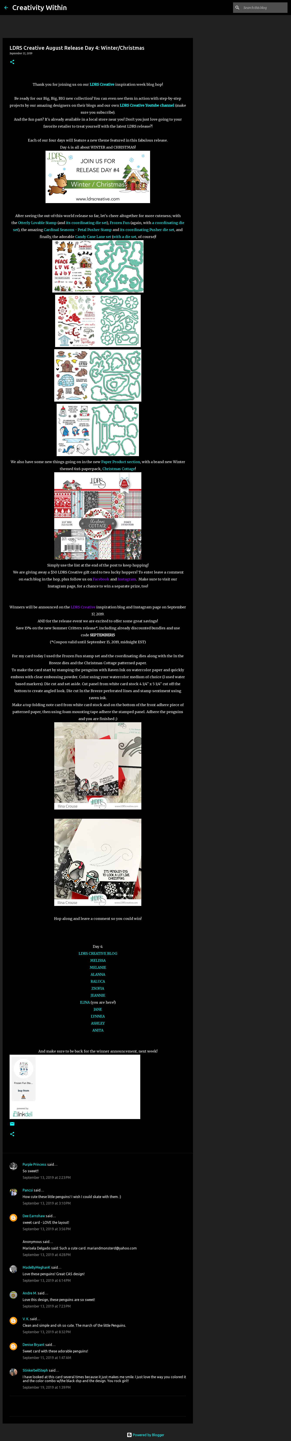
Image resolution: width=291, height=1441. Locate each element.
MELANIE (98, 967)
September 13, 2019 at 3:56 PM (47, 1229)
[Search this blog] (265, 7)
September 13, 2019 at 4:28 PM (47, 1255)
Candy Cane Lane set (93, 236)
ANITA (97, 1030)
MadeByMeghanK (36, 1267)
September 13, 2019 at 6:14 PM (47, 1280)
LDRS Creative (83, 607)
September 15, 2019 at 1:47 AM (47, 1358)
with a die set (124, 236)
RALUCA (98, 981)
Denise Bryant (33, 1345)
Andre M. (30, 1293)
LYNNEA (98, 1016)
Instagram (127, 579)
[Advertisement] (215, 188)
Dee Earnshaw (34, 1216)
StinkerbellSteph (35, 1370)
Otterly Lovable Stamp (37, 223)
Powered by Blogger (145, 1435)
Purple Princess (34, 1164)
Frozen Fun (120, 223)
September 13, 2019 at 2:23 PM (47, 1177)
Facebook (101, 579)
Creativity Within (39, 7)
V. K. (26, 1319)
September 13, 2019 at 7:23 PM (47, 1306)
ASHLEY (98, 1023)
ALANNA (98, 974)
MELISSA (98, 960)
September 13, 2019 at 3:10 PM (47, 1203)
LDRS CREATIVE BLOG (98, 953)
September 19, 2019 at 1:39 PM (47, 1387)
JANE (98, 1009)
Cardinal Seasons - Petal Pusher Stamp (78, 230)
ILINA (85, 1002)
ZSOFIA (97, 988)
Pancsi (28, 1190)
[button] (12, 62)
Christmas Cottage (118, 469)
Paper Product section (120, 462)
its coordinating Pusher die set (147, 230)
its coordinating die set (86, 223)
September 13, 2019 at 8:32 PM (47, 1332)
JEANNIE (98, 995)
